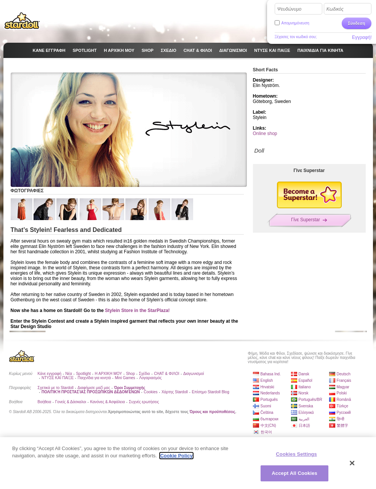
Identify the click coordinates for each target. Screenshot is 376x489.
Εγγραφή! (362, 37)
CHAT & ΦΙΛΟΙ (166, 374)
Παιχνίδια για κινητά (94, 378)
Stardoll (22, 20)
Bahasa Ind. (271, 374)
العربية (304, 419)
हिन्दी (340, 419)
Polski (342, 393)
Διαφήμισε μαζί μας (94, 388)
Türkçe (343, 406)
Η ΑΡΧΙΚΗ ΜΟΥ (108, 374)
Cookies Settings (296, 454)
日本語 (304, 425)
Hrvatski (267, 387)
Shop (130, 374)
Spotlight (83, 374)
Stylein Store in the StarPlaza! (137, 310)
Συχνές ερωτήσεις (144, 402)
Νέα (69, 374)
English (267, 380)
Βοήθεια (44, 402)
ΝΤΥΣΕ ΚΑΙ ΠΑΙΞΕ (58, 378)
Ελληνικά (306, 412)
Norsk (304, 393)
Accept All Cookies (294, 473)
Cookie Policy (176, 455)
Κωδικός (335, 9)
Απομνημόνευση (295, 23)
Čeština (267, 412)
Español (305, 380)
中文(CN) (268, 425)
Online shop (265, 133)
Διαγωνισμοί (193, 374)
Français (344, 380)
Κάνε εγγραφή (50, 374)
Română (344, 399)
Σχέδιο (144, 374)
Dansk (304, 374)
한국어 (266, 432)
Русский (344, 412)
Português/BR (310, 399)
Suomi (266, 406)
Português (269, 399)
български (269, 419)
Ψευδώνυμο (289, 9)
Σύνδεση (356, 23)
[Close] (352, 463)
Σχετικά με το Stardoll (56, 388)
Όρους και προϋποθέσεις (212, 412)
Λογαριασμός (150, 378)
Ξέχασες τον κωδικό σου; (296, 37)
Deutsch (344, 374)
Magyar (343, 387)
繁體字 (342, 425)
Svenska (306, 406)
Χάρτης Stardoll (175, 392)
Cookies (150, 392)
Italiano (305, 387)
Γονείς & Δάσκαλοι (70, 402)
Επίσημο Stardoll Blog (210, 392)
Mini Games (125, 378)
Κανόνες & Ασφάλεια (107, 402)
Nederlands (270, 393)
